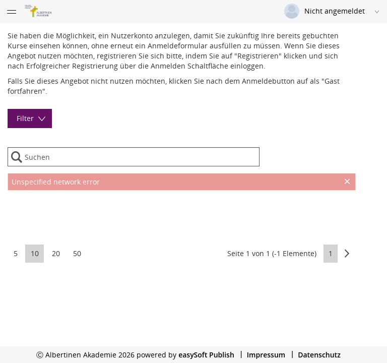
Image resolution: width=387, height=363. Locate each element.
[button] (347, 253)
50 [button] (77, 253)
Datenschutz (319, 354)
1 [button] (331, 253)
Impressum (266, 354)
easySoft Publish (206, 354)
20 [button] (56, 253)
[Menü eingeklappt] (12, 12)
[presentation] (182, 215)
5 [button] (16, 253)
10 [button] (35, 253)
